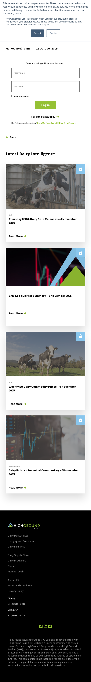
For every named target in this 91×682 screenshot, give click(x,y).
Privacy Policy (16, 591)
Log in (45, 105)
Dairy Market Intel (18, 535)
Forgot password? (43, 116)
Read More (16, 236)
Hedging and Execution (21, 541)
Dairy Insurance (16, 546)
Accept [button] (37, 33)
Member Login (16, 571)
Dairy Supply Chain (18, 555)
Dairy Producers (17, 560)
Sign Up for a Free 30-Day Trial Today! (56, 122)
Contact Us (14, 580)
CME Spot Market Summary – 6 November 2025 (40, 296)
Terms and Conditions (20, 585)
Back (12, 137)
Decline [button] (53, 33)
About (11, 566)
